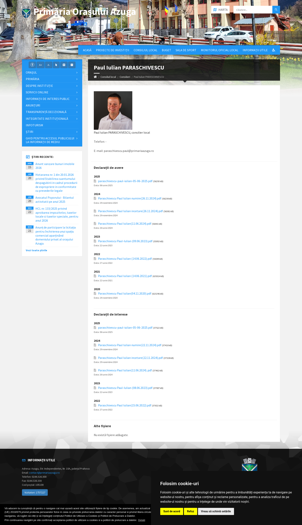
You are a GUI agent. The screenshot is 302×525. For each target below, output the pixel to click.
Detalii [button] (141, 520)
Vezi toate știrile (36, 250)
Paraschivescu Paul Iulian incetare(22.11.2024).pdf (130, 358)
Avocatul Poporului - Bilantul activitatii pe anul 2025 (54, 199)
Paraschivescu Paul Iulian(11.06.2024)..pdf (125, 370)
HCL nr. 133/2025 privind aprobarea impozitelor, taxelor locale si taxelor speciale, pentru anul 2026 (56, 214)
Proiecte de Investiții (112, 50)
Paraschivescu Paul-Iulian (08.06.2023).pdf (125, 388)
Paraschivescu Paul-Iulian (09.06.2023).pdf (125, 241)
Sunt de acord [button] (171, 511)
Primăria (32, 79)
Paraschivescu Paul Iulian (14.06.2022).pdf (125, 258)
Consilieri (125, 77)
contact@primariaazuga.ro (44, 472)
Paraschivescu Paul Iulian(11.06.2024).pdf (124, 223)
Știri (29, 132)
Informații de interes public (48, 99)
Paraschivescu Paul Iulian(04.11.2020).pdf (124, 293)
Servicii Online (37, 92)
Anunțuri (33, 105)
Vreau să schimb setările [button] (216, 511)
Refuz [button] (190, 511)
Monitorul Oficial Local (219, 50)
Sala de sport (186, 50)
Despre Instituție (39, 86)
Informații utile (255, 50)
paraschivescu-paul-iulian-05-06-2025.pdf (125, 181)
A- (49, 65)
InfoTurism (34, 125)
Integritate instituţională (47, 119)
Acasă (87, 50)
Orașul (31, 72)
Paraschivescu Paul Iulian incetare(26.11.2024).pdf (130, 211)
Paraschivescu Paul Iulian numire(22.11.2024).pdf (129, 345)
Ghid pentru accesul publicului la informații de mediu (50, 140)
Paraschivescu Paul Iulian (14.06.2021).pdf (125, 276)
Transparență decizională (46, 112)
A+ (40, 65)
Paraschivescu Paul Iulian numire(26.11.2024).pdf (129, 198)
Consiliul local (145, 50)
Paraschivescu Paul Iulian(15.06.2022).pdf (124, 405)
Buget (166, 50)
